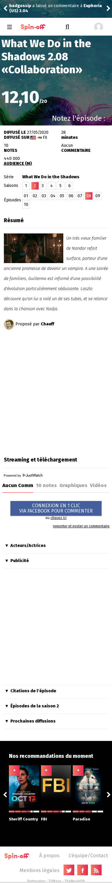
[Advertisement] (55, 391)
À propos (49, 855)
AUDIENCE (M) (18, 163)
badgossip (20, 5)
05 (62, 195)
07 (80, 195)
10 (26, 204)
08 (88, 195)
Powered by (23, 475)
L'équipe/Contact (88, 855)
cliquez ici (59, 518)
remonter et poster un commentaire (81, 526)
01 (26, 195)
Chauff (47, 324)
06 (71, 195)
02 (35, 195)
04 (53, 195)
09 (97, 195)
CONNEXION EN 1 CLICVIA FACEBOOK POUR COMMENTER (56, 508)
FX (45, 137)
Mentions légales (39, 870)
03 (44, 195)
